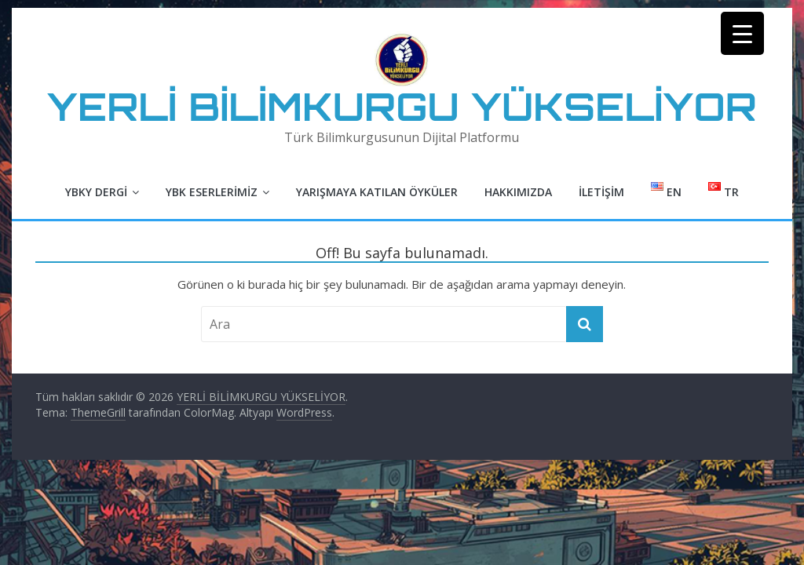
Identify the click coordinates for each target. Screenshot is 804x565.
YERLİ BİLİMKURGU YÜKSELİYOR (402, 106)
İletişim (601, 191)
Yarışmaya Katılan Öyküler (377, 191)
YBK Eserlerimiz (212, 191)
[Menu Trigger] (742, 33)
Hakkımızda (518, 191)
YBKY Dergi (96, 191)
